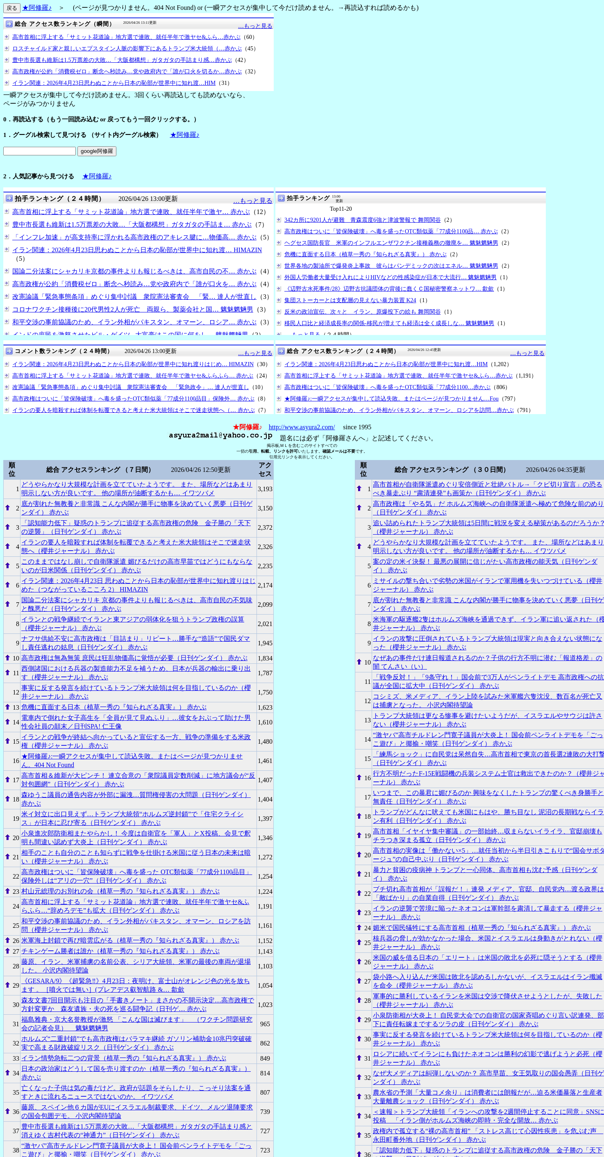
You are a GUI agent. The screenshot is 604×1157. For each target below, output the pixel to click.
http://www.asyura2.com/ (302, 427)
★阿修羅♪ (37, 7)
